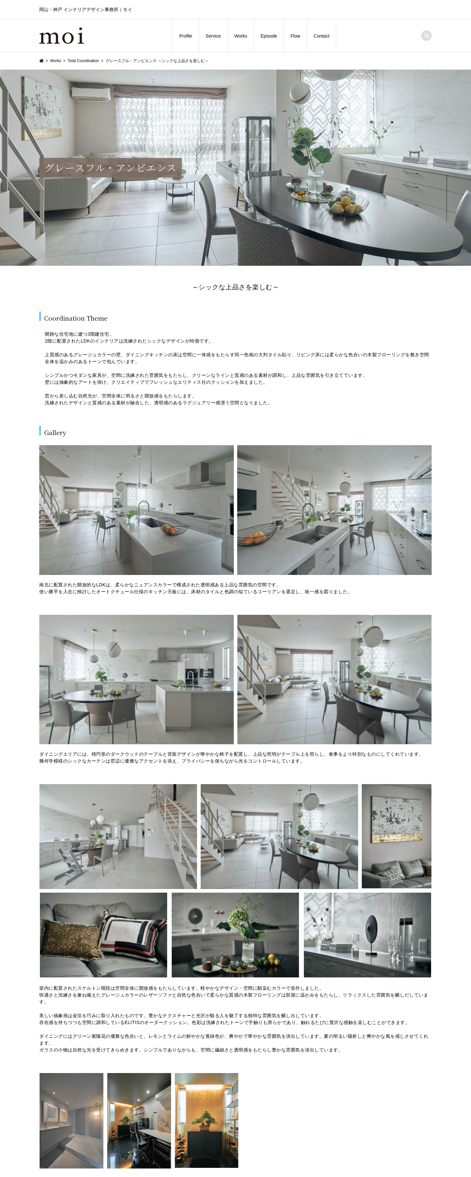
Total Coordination (83, 61)
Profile (185, 36)
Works (240, 36)
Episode (269, 36)
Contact (321, 36)
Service (213, 36)
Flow (295, 36)
